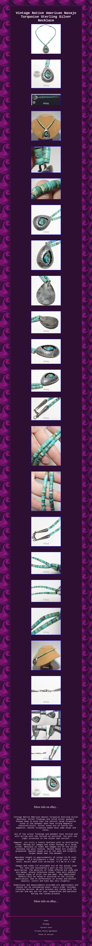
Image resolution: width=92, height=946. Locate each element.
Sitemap (46, 924)
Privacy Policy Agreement (46, 931)
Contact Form (46, 927)
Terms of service (46, 934)
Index (46, 921)
